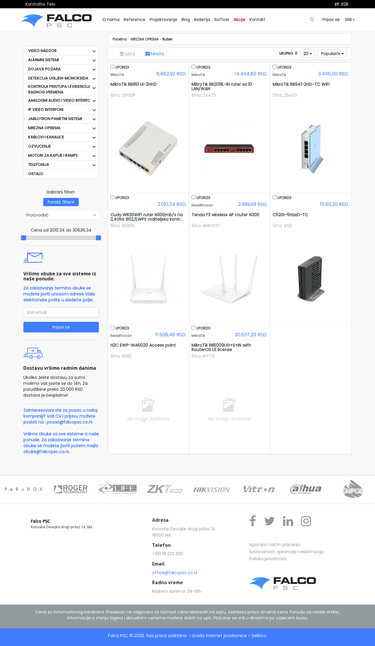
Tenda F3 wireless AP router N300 (225, 215)
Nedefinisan (202, 205)
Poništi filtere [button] (61, 202)
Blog (185, 19)
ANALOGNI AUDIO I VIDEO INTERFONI (61, 100)
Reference (134, 19)
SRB (350, 19)
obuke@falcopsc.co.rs (46, 452)
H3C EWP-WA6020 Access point (143, 345)
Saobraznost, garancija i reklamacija (286, 552)
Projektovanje (163, 19)
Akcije (239, 19)
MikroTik (117, 74)
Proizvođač (61, 215)
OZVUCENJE (39, 146)
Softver (221, 19)
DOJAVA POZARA (44, 69)
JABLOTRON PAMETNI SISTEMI (55, 119)
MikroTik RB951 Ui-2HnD (133, 84)
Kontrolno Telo (40, 4)
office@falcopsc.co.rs (174, 573)
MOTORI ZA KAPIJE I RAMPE (53, 155)
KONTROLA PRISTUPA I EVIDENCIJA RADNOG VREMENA (59, 89)
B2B (344, 4)
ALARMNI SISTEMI (43, 60)
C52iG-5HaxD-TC (290, 215)
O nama (111, 19)
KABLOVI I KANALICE (46, 137)
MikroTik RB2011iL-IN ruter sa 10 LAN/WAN (221, 86)
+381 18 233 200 (167, 554)
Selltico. (259, 636)
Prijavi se (331, 19)
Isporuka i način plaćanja (274, 545)
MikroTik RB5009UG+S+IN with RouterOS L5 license (221, 347)
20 (307, 53)
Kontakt (257, 19)
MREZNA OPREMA (44, 128)
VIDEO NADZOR (42, 51)
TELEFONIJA (38, 164)
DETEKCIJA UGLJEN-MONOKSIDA (58, 78)
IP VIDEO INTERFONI (45, 109)
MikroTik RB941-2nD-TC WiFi (301, 84)
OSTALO (35, 174)
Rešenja (202, 19)
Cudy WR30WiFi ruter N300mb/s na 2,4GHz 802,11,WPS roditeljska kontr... (146, 217)
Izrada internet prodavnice (219, 636)
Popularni (332, 53)
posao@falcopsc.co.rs (69, 422)
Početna (119, 39)
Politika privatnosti (268, 559)
